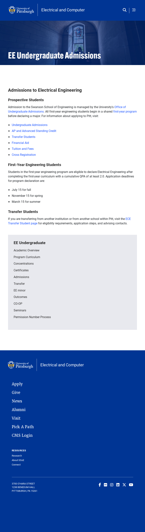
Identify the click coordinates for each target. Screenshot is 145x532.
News (17, 401)
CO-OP (18, 303)
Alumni (19, 409)
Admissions (21, 277)
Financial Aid (20, 143)
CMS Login (22, 435)
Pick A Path (23, 426)
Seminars (20, 310)
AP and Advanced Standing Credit (34, 131)
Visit (16, 418)
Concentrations (24, 263)
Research (17, 455)
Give (16, 392)
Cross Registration (24, 155)
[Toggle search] (125, 10)
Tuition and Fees (23, 149)
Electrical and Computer (63, 10)
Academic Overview (26, 250)
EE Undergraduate (29, 242)
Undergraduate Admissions (29, 125)
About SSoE (18, 460)
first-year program (125, 111)
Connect (16, 464)
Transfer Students (23, 137)
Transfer (19, 283)
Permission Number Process (32, 317)
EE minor (19, 290)
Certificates (21, 270)
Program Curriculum (27, 257)
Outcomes (20, 297)
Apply (17, 384)
